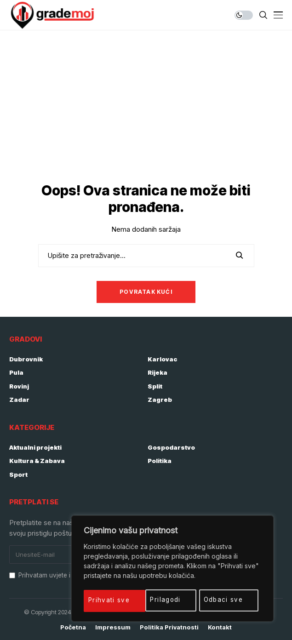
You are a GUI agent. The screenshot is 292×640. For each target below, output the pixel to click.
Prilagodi (104, 600)
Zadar (19, 399)
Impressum (113, 627)
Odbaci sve (162, 600)
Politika (160, 460)
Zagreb (160, 399)
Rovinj (19, 386)
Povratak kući (146, 291)
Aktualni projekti (35, 447)
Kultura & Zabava (37, 460)
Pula (16, 372)
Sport (18, 474)
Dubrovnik (26, 359)
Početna (73, 627)
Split (155, 386)
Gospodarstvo (171, 447)
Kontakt (220, 627)
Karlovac (162, 359)
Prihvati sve (226, 600)
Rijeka (157, 372)
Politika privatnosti (169, 627)
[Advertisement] (146, 99)
